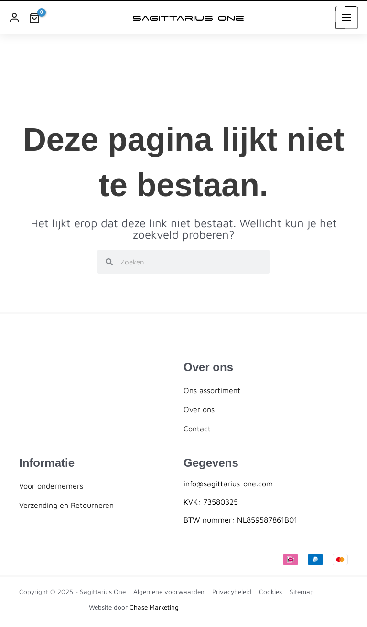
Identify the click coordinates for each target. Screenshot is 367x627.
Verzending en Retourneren (66, 505)
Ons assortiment (212, 390)
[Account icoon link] (14, 17)
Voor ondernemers (51, 486)
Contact (197, 428)
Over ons (199, 409)
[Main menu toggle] (347, 17)
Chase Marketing (154, 607)
